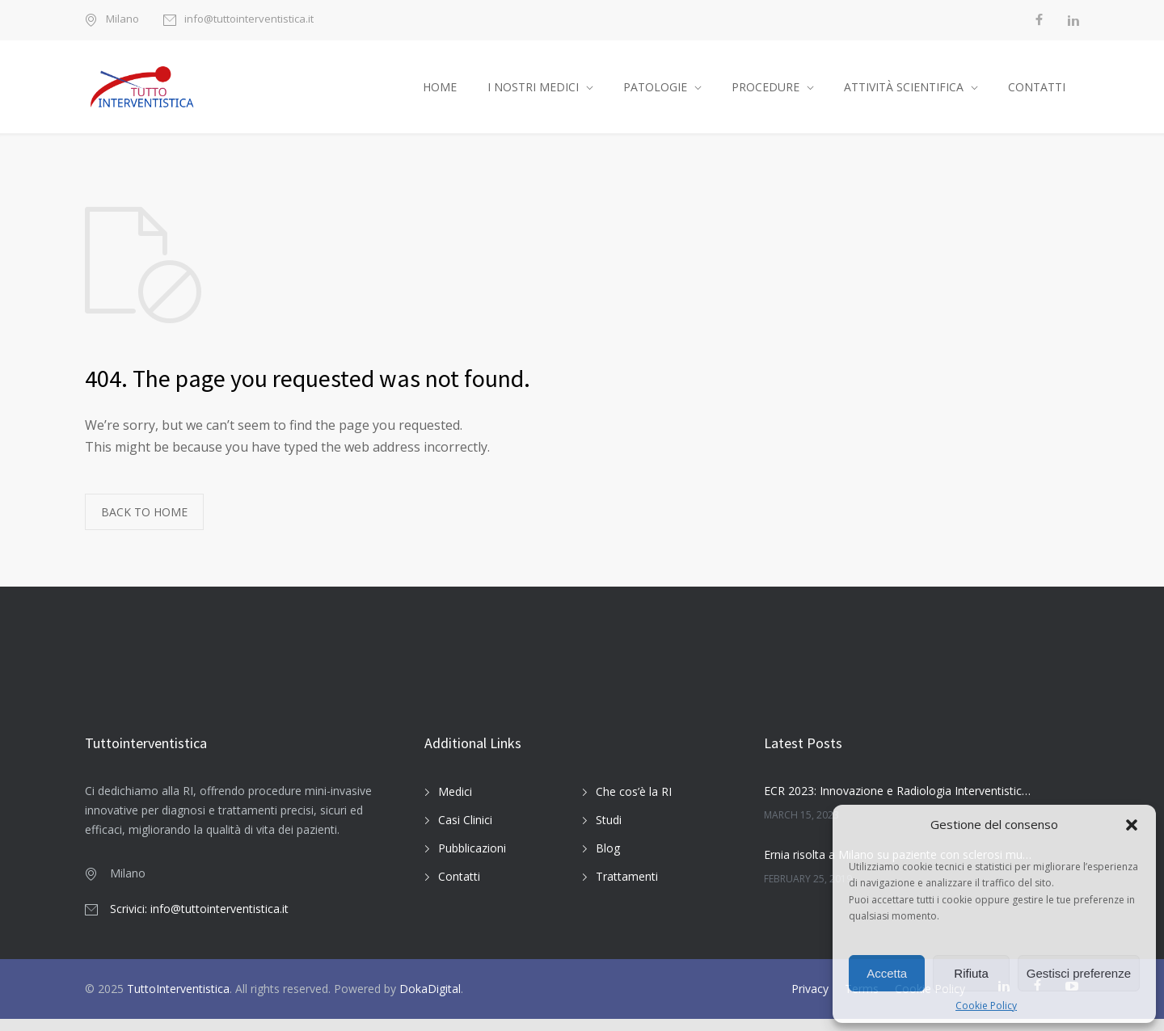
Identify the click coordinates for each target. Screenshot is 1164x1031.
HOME (440, 92)
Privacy (810, 1000)
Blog (608, 859)
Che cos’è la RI (634, 802)
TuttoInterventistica (178, 1000)
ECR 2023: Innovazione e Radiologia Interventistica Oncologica (898, 802)
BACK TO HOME (144, 524)
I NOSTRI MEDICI (533, 92)
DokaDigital (430, 1000)
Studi (609, 831)
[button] (1132, 825)
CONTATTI (1036, 92)
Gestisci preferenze (1079, 973)
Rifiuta (971, 973)
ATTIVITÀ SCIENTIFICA (904, 92)
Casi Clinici (465, 831)
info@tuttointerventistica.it (249, 20)
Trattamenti (627, 887)
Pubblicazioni (472, 859)
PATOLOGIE (655, 92)
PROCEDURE (765, 92)
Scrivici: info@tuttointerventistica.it (199, 920)
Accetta (887, 973)
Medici (455, 802)
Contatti (459, 887)
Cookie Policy (986, 1005)
